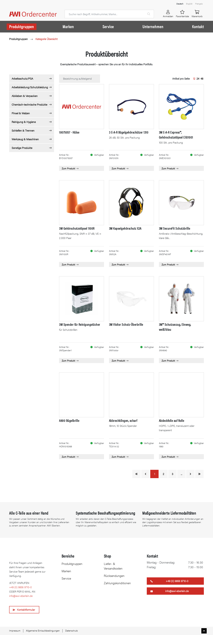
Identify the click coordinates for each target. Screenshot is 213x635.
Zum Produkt (70, 168)
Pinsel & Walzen (21, 113)
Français (199, 3)
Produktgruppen (21, 26)
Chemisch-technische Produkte (29, 104)
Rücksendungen (114, 576)
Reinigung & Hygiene (24, 122)
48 (202, 78)
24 (198, 78)
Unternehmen (152, 26)
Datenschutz (71, 630)
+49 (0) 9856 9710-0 (20, 587)
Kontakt (198, 26)
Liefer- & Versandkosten (113, 566)
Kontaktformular (26, 610)
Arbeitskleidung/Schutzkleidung (30, 87)
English (189, 3)
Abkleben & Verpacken (25, 96)
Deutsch (179, 3)
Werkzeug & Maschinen (25, 139)
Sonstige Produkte (22, 148)
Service (108, 26)
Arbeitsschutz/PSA (22, 78)
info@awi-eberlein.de (21, 596)
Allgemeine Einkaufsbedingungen (43, 630)
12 (194, 78)
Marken (68, 26)
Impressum (14, 630)
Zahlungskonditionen (117, 583)
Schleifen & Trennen (23, 130)
